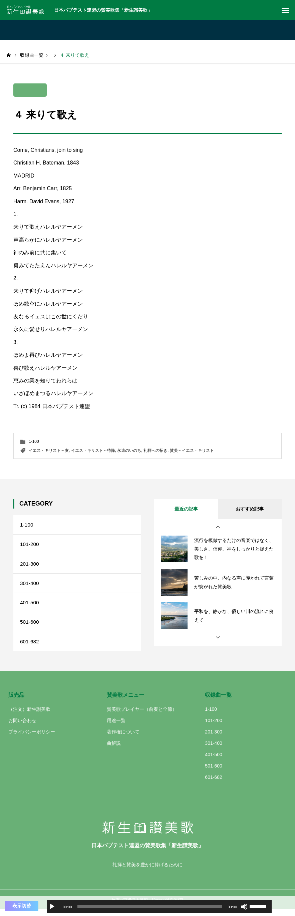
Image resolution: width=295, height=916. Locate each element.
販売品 (16, 701)
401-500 (30, 606)
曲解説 (114, 749)
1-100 (34, 441)
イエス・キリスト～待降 (93, 450)
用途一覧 (116, 726)
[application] (159, 906)
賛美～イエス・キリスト (192, 450)
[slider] (150, 906)
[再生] (52, 906)
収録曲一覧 (218, 701)
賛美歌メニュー (125, 701)
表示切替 (21, 905)
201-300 (30, 566)
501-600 (30, 627)
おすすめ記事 (250, 509)
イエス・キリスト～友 (49, 450)
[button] (218, 527)
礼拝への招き (155, 450)
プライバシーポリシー (31, 738)
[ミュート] (244, 906)
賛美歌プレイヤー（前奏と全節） (142, 715)
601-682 (30, 647)
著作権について (123, 738)
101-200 (30, 545)
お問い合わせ (22, 726)
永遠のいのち (129, 450)
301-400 (30, 586)
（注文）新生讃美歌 (29, 715)
